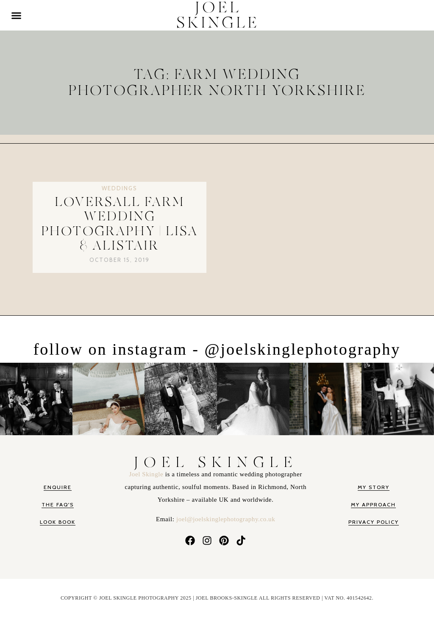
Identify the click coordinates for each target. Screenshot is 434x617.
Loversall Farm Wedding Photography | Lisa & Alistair (119, 224)
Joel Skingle (147, 474)
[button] (16, 15)
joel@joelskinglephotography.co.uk (225, 519)
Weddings (119, 188)
